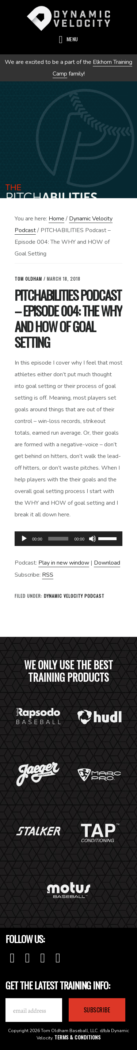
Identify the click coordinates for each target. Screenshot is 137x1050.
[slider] (58, 539)
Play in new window (63, 563)
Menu (72, 39)
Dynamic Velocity (68, 18)
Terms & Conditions (77, 1037)
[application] (68, 538)
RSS (47, 575)
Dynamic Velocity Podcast (74, 596)
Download (107, 563)
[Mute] (92, 538)
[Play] (24, 538)
